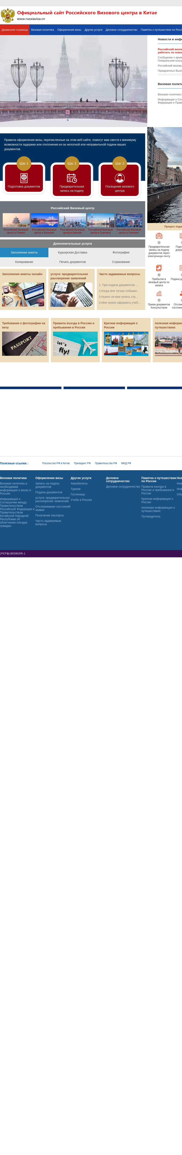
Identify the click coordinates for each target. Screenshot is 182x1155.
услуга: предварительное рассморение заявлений (52, 499)
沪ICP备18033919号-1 (13, 553)
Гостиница (78, 494)
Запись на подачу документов (47, 485)
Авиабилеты (79, 483)
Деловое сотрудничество (122, 29)
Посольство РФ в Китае (56, 463)
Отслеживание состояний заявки (52, 508)
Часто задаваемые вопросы (48, 522)
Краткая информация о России (157, 500)
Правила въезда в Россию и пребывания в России (157, 490)
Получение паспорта (49, 515)
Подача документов (48, 492)
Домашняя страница (15, 29)
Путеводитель (151, 516)
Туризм (75, 489)
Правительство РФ (106, 463)
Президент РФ (82, 463)
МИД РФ (126, 463)
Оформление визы (69, 29)
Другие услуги (93, 29)
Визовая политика (42, 29)
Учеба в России (81, 499)
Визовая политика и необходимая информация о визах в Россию (15, 488)
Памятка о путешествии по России (158, 479)
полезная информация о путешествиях (158, 509)
